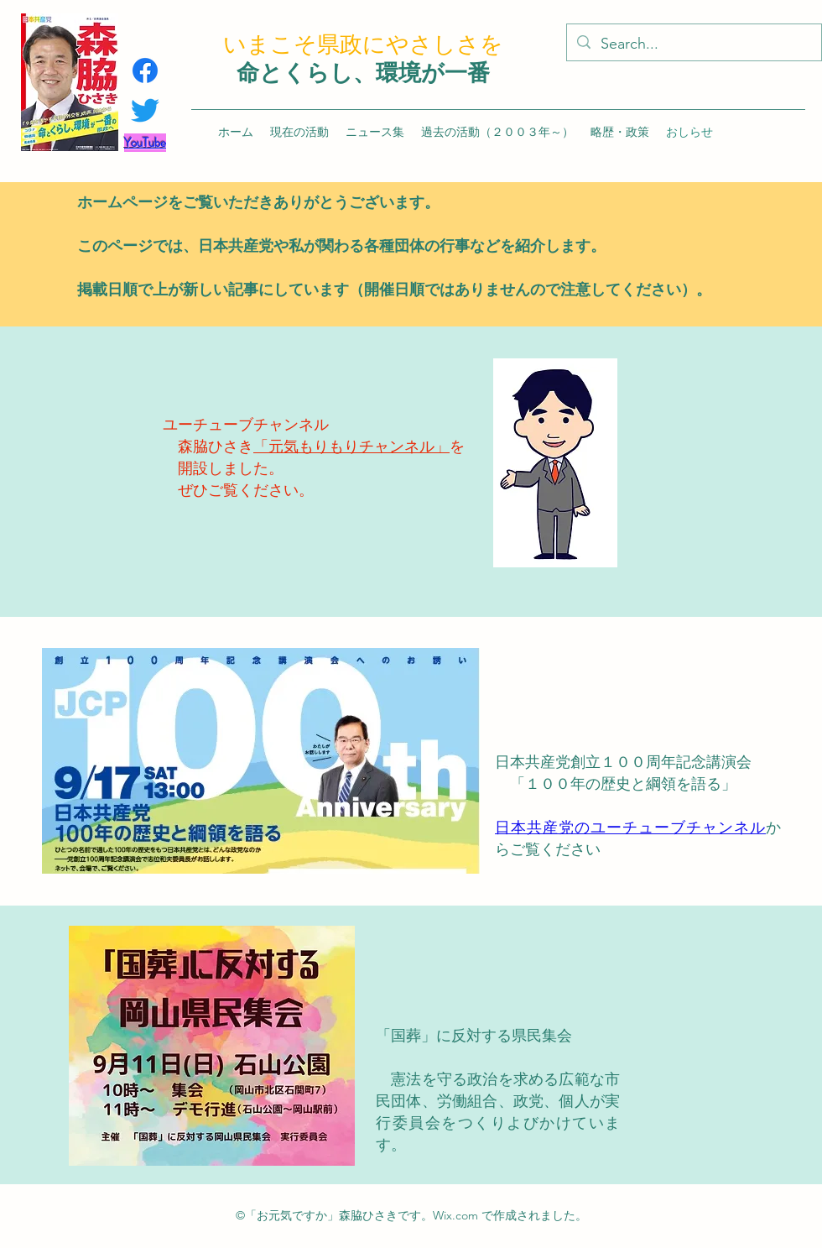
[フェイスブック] (145, 70)
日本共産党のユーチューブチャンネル (630, 827)
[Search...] (693, 44)
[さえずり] (145, 110)
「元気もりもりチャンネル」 (351, 446)
